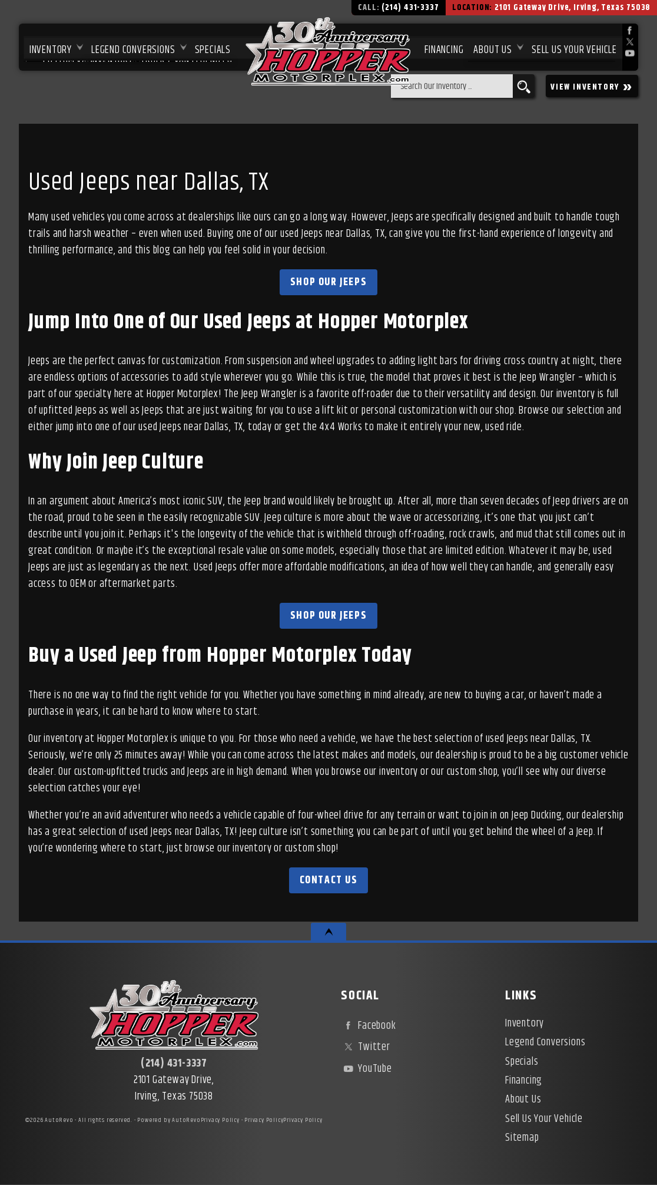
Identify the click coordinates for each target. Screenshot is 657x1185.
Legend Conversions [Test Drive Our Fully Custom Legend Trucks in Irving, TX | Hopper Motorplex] (131, 47)
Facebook (368, 1026)
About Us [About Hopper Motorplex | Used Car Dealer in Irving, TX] (492, 47)
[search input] (452, 86)
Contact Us (329, 880)
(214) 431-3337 (174, 1063)
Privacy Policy (220, 1120)
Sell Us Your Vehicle (574, 47)
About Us (523, 1099)
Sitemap (522, 1138)
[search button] (524, 86)
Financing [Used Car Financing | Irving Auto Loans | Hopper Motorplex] (442, 47)
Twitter (365, 1047)
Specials (211, 47)
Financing (523, 1080)
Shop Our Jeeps (328, 282)
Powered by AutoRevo (168, 1120)
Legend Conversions (545, 1042)
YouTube (366, 1069)
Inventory (48, 47)
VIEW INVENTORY (591, 86)
